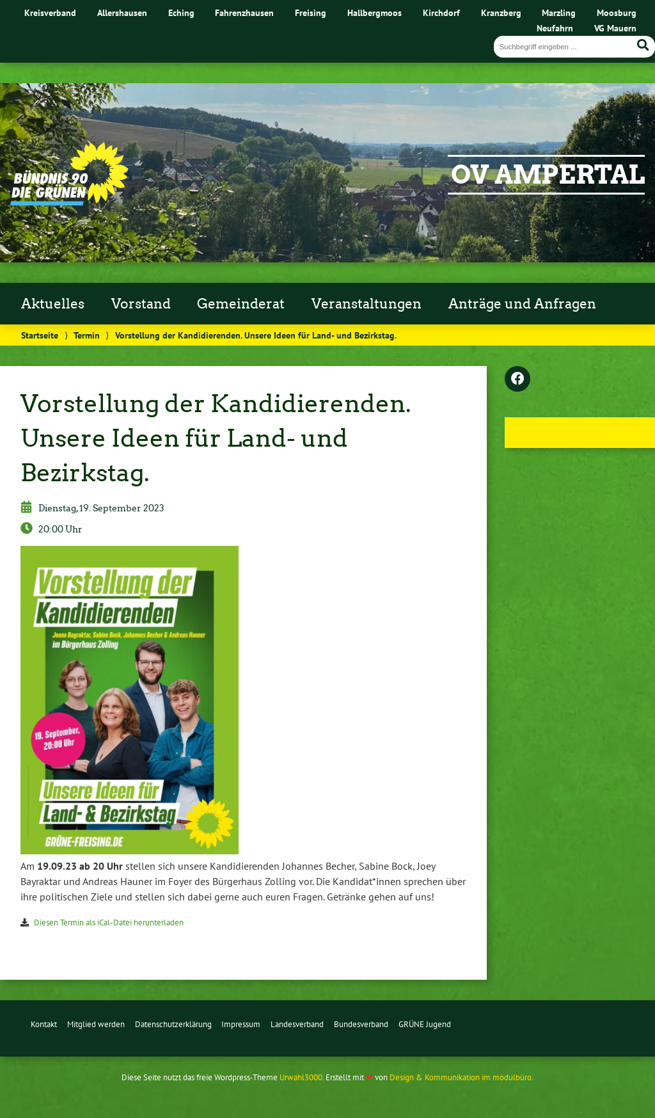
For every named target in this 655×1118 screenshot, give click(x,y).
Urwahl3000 (301, 1077)
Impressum (240, 1024)
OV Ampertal (548, 174)
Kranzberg (501, 12)
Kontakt (44, 1024)
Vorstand (141, 304)
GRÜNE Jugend (425, 1024)
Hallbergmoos (374, 12)
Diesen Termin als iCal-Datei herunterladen (109, 922)
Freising (310, 12)
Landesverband (297, 1024)
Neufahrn (555, 28)
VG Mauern (615, 28)
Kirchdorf (441, 12)
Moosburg (616, 12)
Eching (181, 12)
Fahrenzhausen (244, 12)
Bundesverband (361, 1024)
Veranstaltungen (367, 304)
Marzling (559, 12)
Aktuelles (52, 304)
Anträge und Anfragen (522, 304)
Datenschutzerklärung (173, 1024)
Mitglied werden (96, 1024)
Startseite (39, 335)
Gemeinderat (241, 304)
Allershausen (122, 12)
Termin (87, 335)
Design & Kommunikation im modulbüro (461, 1077)
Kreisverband (50, 12)
